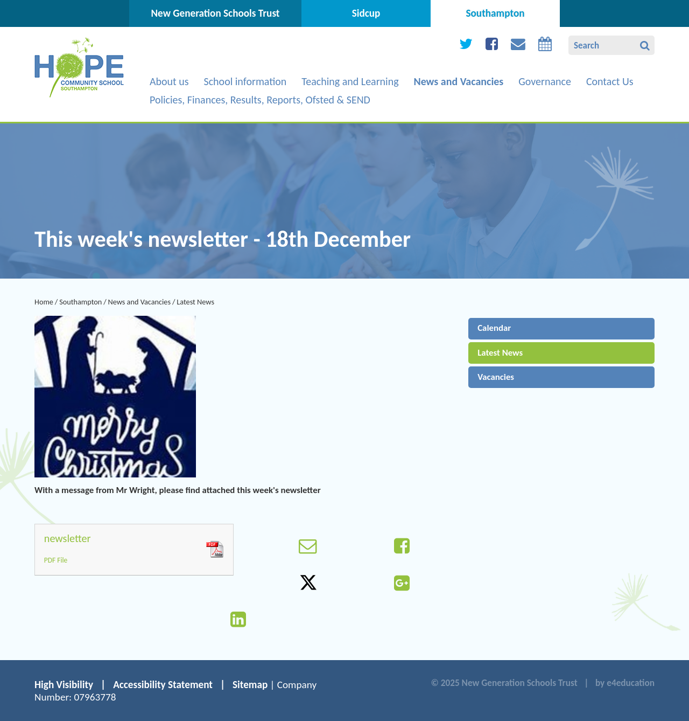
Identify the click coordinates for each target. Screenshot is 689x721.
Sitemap (250, 684)
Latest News (195, 302)
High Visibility (63, 684)
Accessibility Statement (163, 684)
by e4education (625, 683)
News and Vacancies (139, 302)
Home (43, 302)
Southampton (80, 302)
